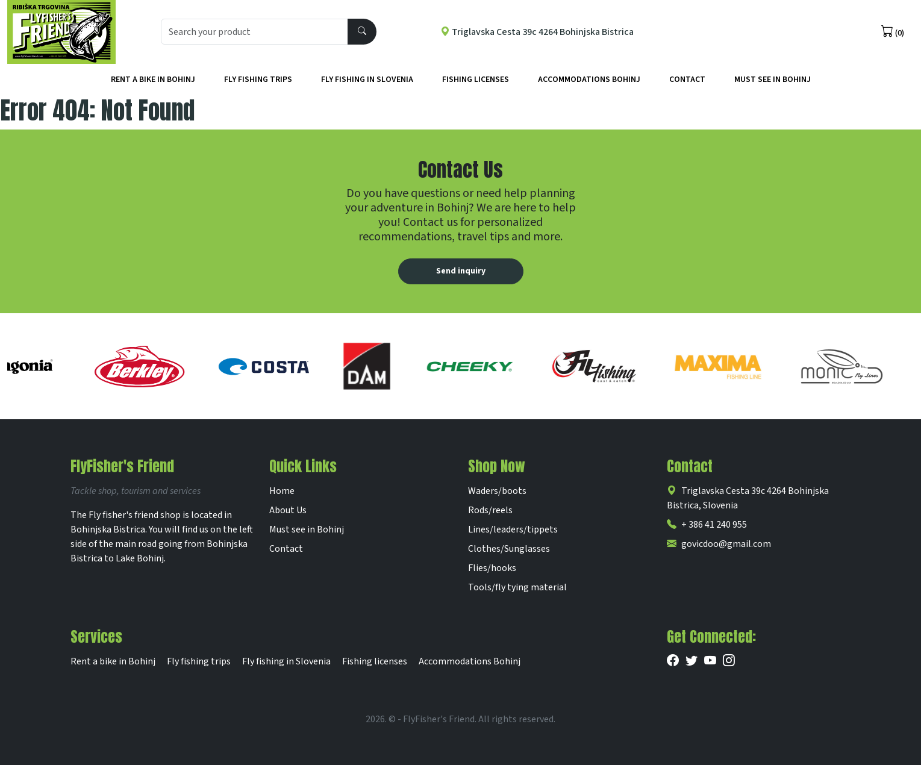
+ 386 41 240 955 (707, 524)
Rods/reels (490, 510)
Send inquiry (460, 271)
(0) (892, 31)
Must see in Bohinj (306, 529)
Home (282, 491)
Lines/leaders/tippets (513, 529)
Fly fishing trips (258, 79)
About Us (288, 510)
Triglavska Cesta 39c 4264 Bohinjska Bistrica (537, 32)
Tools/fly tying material (517, 587)
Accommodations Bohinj (589, 79)
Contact (687, 79)
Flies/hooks (492, 568)
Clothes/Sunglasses (509, 548)
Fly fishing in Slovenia (367, 79)
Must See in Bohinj (772, 79)
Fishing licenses (475, 79)
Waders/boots (497, 491)
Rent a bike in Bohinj (153, 79)
